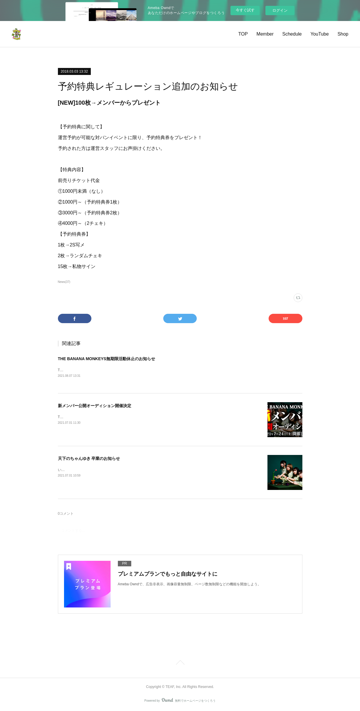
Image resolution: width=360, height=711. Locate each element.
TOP (243, 33)
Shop (343, 33)
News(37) (64, 281)
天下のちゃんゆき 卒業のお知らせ (89, 459)
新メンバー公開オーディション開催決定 (94, 406)
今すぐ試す (245, 10)
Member (265, 33)
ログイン (280, 10)
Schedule (292, 33)
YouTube (320, 33)
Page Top (180, 664)
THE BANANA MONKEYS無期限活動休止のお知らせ (106, 358)
